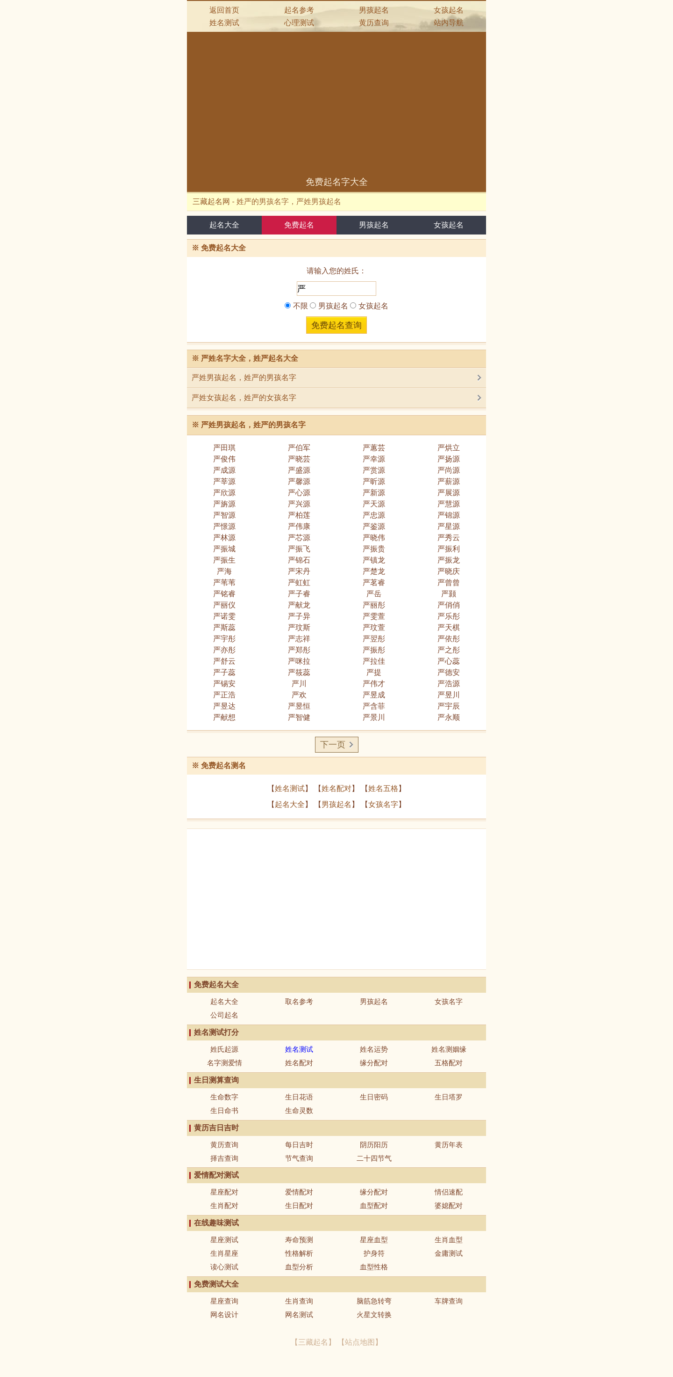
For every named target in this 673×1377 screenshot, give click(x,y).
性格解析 (299, 1253)
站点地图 (360, 1342)
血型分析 (299, 1267)
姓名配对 (336, 788)
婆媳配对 (449, 1205)
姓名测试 (224, 23)
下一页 (332, 744)
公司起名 (224, 1015)
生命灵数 (299, 1110)
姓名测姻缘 (448, 1049)
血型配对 (374, 1205)
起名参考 (299, 10)
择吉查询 (224, 1158)
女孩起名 (449, 10)
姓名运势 (374, 1049)
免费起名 (299, 225)
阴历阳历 (374, 1145)
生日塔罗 (449, 1097)
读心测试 (224, 1267)
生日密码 (374, 1097)
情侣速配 (449, 1192)
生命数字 (224, 1097)
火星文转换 (374, 1314)
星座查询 (224, 1301)
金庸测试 (449, 1253)
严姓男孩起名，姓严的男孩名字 (244, 377)
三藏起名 (313, 1342)
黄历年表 (449, 1145)
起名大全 (224, 225)
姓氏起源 (224, 1049)
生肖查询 (299, 1301)
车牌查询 (449, 1301)
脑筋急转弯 (374, 1301)
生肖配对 (224, 1205)
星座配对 (224, 1192)
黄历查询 (374, 23)
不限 (296, 306)
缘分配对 (374, 1063)
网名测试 (299, 1314)
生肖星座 (224, 1253)
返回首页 (224, 10)
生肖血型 (449, 1240)
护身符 (374, 1253)
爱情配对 (299, 1192)
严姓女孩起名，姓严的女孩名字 (244, 398)
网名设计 (224, 1314)
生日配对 (299, 1205)
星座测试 (224, 1240)
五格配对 (449, 1063)
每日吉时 (299, 1145)
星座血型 (374, 1240)
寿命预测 (299, 1240)
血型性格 (374, 1267)
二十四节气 (374, 1158)
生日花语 (299, 1097)
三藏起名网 (211, 201)
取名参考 (299, 1001)
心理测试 (299, 23)
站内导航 (449, 23)
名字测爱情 (224, 1063)
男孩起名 (374, 10)
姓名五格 (383, 788)
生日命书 (224, 1110)
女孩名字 (383, 804)
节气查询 (299, 1158)
